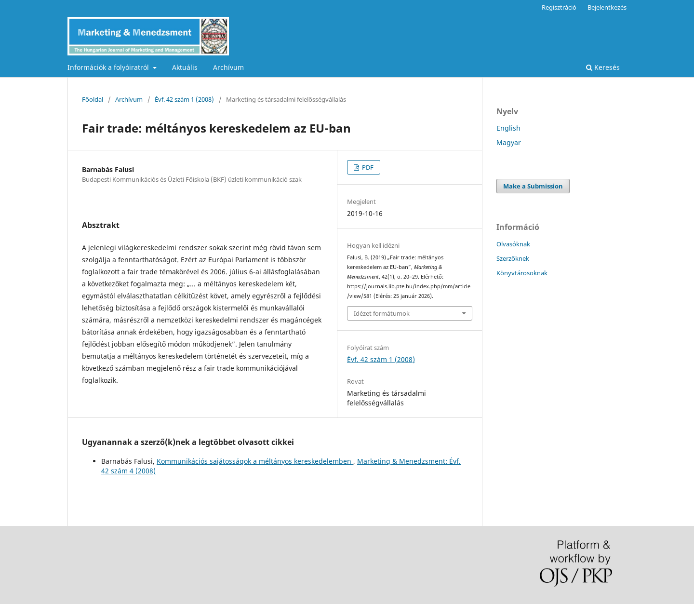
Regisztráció (559, 7)
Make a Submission (533, 186)
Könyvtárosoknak (521, 272)
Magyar (508, 142)
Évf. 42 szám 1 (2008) (184, 99)
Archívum (228, 67)
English (508, 128)
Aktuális (185, 67)
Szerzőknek (512, 258)
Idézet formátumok (382, 313)
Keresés (603, 67)
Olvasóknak (513, 244)
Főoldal (92, 99)
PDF (367, 167)
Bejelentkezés (607, 7)
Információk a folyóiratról (109, 67)
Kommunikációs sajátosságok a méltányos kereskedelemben (255, 461)
